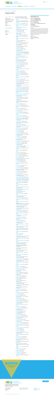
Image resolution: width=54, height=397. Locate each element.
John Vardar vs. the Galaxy (20, 20)
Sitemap (35, 389)
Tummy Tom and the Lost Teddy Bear (22, 332)
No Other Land (18, 231)
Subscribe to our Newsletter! (12, 363)
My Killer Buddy (19, 210)
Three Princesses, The (20, 320)
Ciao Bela (17, 70)
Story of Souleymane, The (20, 304)
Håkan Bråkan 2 (18, 121)
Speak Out (18, 298)
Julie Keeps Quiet (19, 147)
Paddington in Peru (19, 242)
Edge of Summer (19, 88)
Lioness (17, 166)
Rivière (17, 272)
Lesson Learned (18, 165)
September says (19, 284)
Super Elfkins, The (19, 307)
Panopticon (18, 247)
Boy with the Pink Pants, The (21, 57)
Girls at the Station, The (20, 113)
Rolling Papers (18, 275)
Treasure (17, 329)
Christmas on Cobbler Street (21, 68)
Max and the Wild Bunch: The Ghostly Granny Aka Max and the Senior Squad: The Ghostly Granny (22, 179)
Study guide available (8, 27)
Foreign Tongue (19, 98)
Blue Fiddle (18, 48)
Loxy (17, 173)
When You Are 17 (19, 346)
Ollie (17, 234)
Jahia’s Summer (19, 143)
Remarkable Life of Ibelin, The (21, 270)
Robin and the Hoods (19, 273)
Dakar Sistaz (18, 73)
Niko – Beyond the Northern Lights (22, 228)
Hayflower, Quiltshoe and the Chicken (22, 125)
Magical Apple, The (19, 174)
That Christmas (18, 315)
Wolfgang (18, 351)
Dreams (17, 81)
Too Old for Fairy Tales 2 (20, 327)
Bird (17, 43)
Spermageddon (18, 299)
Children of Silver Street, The (21, 66)
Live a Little (18, 167)
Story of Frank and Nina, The (21, 302)
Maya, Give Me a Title (19, 181)
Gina (17, 110)
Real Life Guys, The (19, 267)
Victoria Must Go (19, 336)
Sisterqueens (18, 289)
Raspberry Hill (18, 266)
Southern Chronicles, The (20, 296)
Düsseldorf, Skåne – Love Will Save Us (22, 84)
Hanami (17, 122)
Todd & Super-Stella (19, 323)
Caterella (17, 65)
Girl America (18, 112)
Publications (25, 6)
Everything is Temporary (20, 18)
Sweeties (17, 311)
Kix (16, 153)
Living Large (18, 168)
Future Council (18, 106)
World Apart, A (18, 353)
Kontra (17, 157)
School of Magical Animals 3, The (21, 282)
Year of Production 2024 (21, 17)
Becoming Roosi (19, 38)
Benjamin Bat (18, 40)
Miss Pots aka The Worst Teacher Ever (22, 186)
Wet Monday (18, 341)
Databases (20, 6)
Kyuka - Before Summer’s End (21, 158)
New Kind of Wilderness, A (20, 223)
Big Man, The (18, 42)
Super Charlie (18, 306)
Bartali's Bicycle (18, 36)
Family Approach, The (19, 93)
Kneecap (17, 155)
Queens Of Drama (19, 264)
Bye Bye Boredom (19, 62)
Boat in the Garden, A (19, 49)
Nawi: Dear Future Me (20, 218)
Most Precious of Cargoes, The (21, 195)
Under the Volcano (19, 334)
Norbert (17, 233)
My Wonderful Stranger (20, 214)
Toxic (17, 328)
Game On (17, 108)
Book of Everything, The (20, 53)
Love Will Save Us (19, 172)
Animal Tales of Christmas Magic (21, 29)
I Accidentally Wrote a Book (20, 134)
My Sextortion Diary (19, 211)
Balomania (18, 34)
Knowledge (32, 6)
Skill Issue (18, 290)
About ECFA (8, 6)
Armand (17, 31)
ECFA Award (13, 6)
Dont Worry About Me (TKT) (21, 76)
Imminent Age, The (19, 136)
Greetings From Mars (19, 116)
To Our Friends (18, 322)
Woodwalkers (18, 352)
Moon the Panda (19, 193)
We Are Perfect (18, 337)
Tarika (17, 312)
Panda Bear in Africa (19, 244)
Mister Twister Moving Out (20, 191)
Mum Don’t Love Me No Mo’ (21, 201)
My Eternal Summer (19, 204)
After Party (18, 23)
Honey (17, 131)
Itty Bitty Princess (19, 142)
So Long (17, 293)
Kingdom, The (18, 152)
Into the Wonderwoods (20, 138)
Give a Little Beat (19, 115)
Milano (17, 182)
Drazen (17, 80)
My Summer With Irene (20, 212)
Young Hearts (18, 354)
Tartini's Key (18, 314)
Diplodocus (18, 74)
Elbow (17, 89)
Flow (17, 97)
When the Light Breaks (20, 343)
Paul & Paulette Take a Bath (20, 254)
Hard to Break (18, 124)
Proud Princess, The (19, 262)
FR (46, 2)
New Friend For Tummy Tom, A (21, 221)
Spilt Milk (17, 300)
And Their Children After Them (21, 27)
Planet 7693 (18, 256)
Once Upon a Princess (19, 238)
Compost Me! (18, 72)
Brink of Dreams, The (19, 59)
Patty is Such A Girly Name (20, 252)
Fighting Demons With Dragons (21, 95)
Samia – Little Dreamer (20, 278)
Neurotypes (18, 220)
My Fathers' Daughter (19, 205)
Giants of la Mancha (19, 109)
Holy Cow (17, 130)
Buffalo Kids (18, 61)
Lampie (17, 160)
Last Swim (18, 161)
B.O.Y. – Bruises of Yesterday (21, 32)
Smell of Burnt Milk (19, 292)
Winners (17, 349)
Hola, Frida (18, 129)
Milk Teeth (18, 184)
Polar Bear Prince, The (20, 258)
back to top (46, 381)
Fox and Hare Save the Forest (21, 100)
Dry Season (18, 82)
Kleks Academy (18, 154)
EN (43, 2)
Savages (17, 280)
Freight (17, 103)
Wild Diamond (18, 348)
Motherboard (18, 197)
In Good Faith (18, 137)
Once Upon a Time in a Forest (21, 240)
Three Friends (18, 319)
